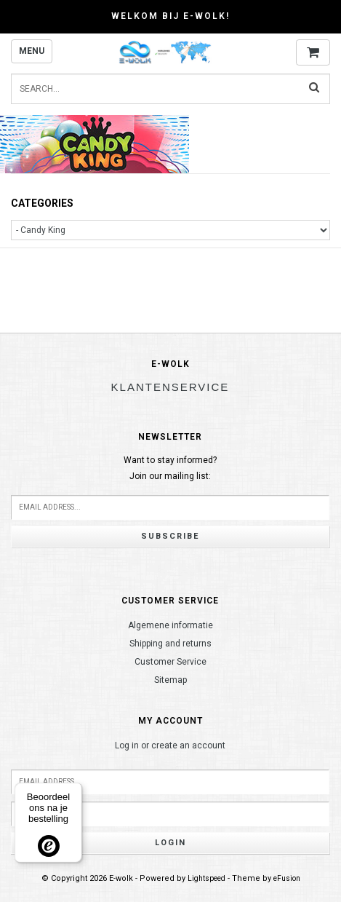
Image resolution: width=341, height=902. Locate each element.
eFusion (286, 878)
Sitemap (170, 680)
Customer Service (170, 662)
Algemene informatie (170, 625)
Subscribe (170, 536)
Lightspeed (206, 878)
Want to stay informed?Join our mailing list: (170, 468)
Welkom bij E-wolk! (170, 16)
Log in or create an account (170, 745)
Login (170, 842)
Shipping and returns (170, 643)
